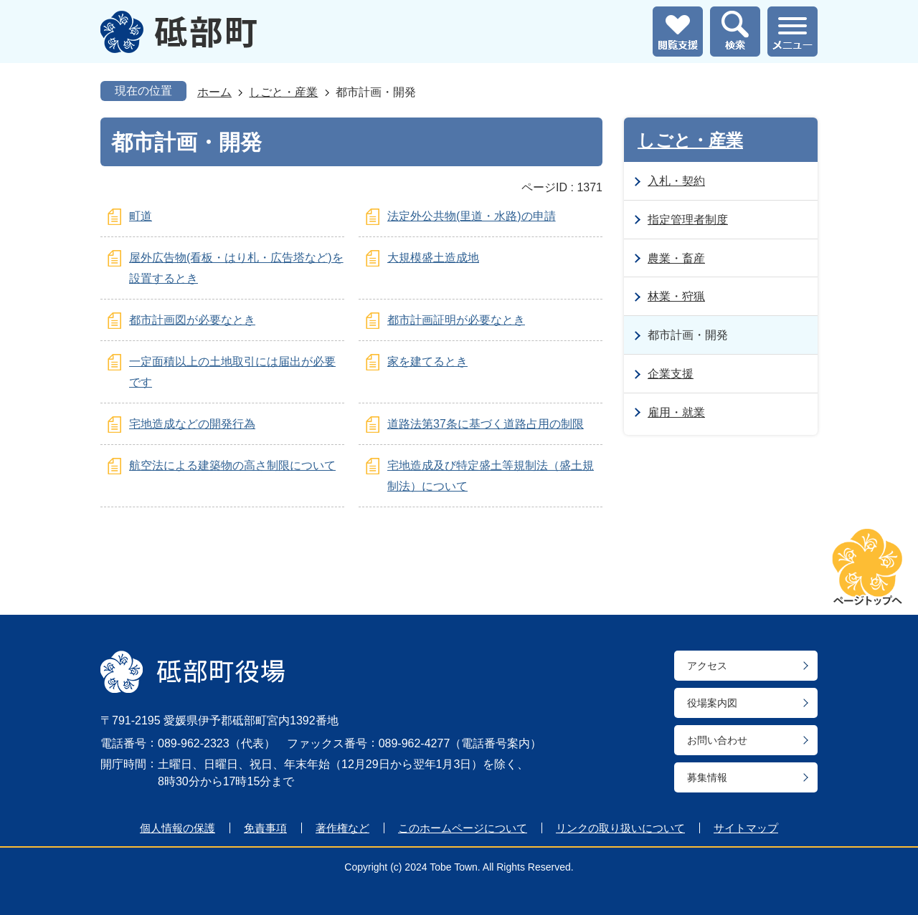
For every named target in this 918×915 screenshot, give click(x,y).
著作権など (342, 828)
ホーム (214, 92)
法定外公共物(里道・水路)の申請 (471, 216)
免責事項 (265, 828)
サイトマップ (746, 828)
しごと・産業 (283, 92)
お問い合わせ (717, 740)
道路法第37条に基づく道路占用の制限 (485, 424)
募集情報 (707, 777)
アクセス (707, 665)
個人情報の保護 (177, 828)
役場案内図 (712, 703)
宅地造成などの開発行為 (192, 424)
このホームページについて (462, 828)
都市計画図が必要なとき (192, 320)
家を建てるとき (427, 361)
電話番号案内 (495, 743)
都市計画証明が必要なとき (456, 320)
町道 (140, 216)
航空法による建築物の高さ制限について (232, 465)
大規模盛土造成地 (433, 257)
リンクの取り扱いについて (620, 828)
